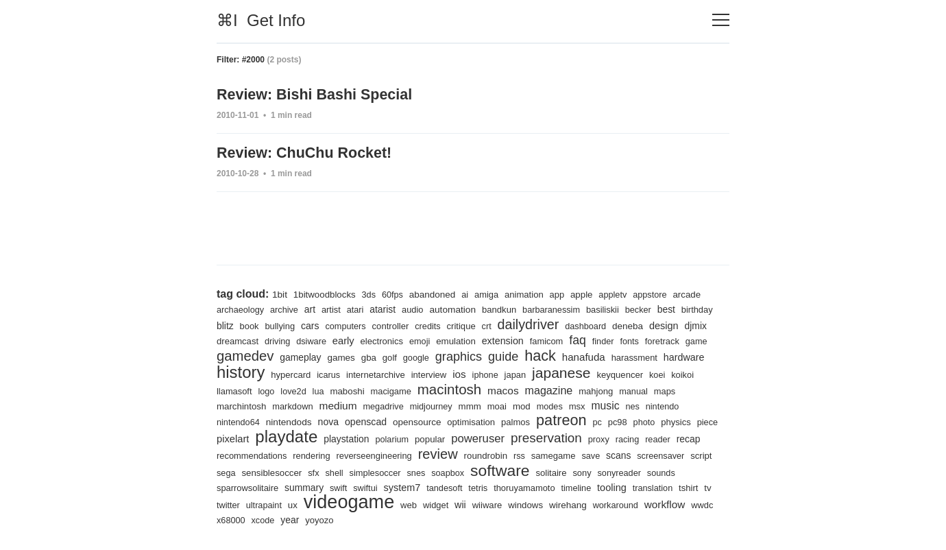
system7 (521, 486)
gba (444, 354)
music (231, 420)
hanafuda (667, 354)
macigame (504, 389)
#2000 (253, 59)
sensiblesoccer (414, 471)
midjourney (545, 405)
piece (319, 438)
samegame (688, 455)
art (313, 306)
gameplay (374, 354)
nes (259, 421)
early (413, 338)
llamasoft (342, 389)
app (566, 292)
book (289, 323)
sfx (458, 472)
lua (428, 389)
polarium (518, 438)
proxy (228, 455)
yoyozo (453, 520)
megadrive (495, 405)
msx (695, 405)
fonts (710, 338)
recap (320, 454)
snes (564, 472)
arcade (700, 291)
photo (254, 438)
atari (360, 307)
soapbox (597, 472)
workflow (291, 519)
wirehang (704, 504)
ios (570, 372)
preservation (678, 436)
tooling (232, 504)
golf (466, 355)
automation (461, 306)
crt (534, 323)
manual (273, 405)
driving (345, 338)
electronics (453, 338)
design (232, 338)
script (340, 472)
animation (532, 292)
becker (652, 307)
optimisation (578, 421)
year (423, 519)
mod (638, 404)
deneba (680, 323)
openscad (468, 420)
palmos (623, 421)
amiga (494, 292)
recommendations (375, 455)
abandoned (438, 291)
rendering (437, 455)
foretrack (234, 355)
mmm (585, 404)
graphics (537, 353)
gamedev (317, 353)
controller (435, 323)
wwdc (330, 520)
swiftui (483, 487)
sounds (308, 487)
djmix (264, 338)
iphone (597, 373)
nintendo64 (335, 421)
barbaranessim (562, 307)
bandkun (508, 307)
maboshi (458, 388)
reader (289, 455)
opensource (521, 420)
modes (667, 405)
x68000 (362, 520)
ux (420, 504)
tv (331, 504)
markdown (401, 405)
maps (305, 405)
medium (448, 404)
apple (592, 291)
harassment (241, 373)
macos (619, 388)
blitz (265, 323)
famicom (624, 338)
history (344, 369)
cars (352, 323)
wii (592, 504)
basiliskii (615, 307)
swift (455, 487)
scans (255, 471)
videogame (477, 501)
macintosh (564, 387)
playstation (471, 438)
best (681, 306)
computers (388, 323)
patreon (670, 418)
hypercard (396, 373)
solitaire (704, 472)
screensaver (298, 472)
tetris (599, 487)
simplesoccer (521, 472)
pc (707, 421)
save (226, 472)
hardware (292, 372)
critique (508, 323)
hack (622, 352)
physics (286, 438)
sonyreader (264, 487)
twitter (353, 505)
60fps (396, 292)
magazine (667, 388)
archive (287, 307)
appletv (624, 292)
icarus (435, 373)
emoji (493, 338)
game (269, 355)
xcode (395, 520)
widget (568, 505)
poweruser (607, 437)
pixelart (353, 438)
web (539, 505)
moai (613, 405)
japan (628, 373)
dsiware (380, 338)
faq (656, 337)
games (416, 354)
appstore (662, 292)
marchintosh (348, 404)
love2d (402, 389)
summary (419, 486)
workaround (240, 520)
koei (279, 389)
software (650, 469)
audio (419, 307)
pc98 (226, 438)
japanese (676, 370)
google (493, 355)
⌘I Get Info (261, 20)
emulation (529, 338)
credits (474, 323)
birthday (233, 323)
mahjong (234, 405)
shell (479, 472)
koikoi (305, 389)
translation (274, 505)
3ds (372, 292)
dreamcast (304, 338)
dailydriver (577, 321)
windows (660, 504)
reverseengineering (502, 455)
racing (257, 455)
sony (226, 487)
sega (368, 472)
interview (539, 373)
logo (374, 389)
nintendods (389, 420)
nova (429, 420)
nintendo (290, 421)
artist (335, 307)
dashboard (637, 323)
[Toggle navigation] (720, 20)
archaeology (241, 307)
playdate (408, 435)
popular (557, 438)
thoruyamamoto (647, 487)
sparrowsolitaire (361, 487)
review (568, 453)
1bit (280, 291)
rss (652, 455)
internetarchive (484, 373)
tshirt (311, 505)
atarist (388, 306)
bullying (320, 323)
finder (682, 338)
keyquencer (241, 389)
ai (471, 292)
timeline (701, 487)
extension (579, 338)
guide (584, 353)
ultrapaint (389, 505)
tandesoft (564, 487)
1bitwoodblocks (326, 291)
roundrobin (617, 454)
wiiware (620, 505)
